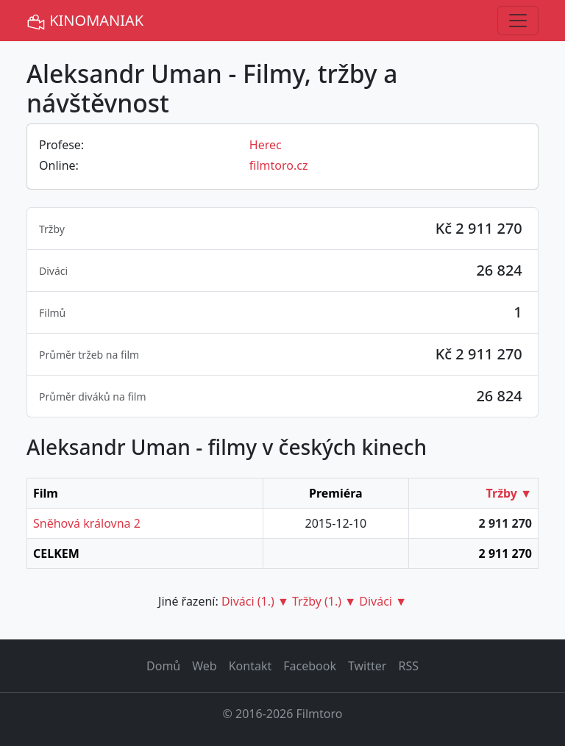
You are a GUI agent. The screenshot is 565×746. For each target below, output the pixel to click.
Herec (265, 145)
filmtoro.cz (278, 165)
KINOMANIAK (84, 21)
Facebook (309, 666)
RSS (408, 666)
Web (204, 666)
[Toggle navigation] (518, 20)
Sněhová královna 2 (87, 523)
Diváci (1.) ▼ (255, 601)
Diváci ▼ (383, 601)
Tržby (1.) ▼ (324, 601)
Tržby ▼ (509, 493)
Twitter (367, 666)
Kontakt (250, 666)
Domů (163, 666)
